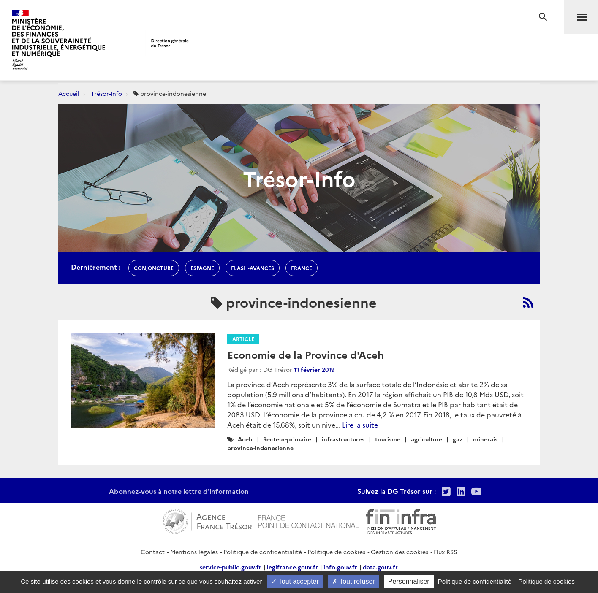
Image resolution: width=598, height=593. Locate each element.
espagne (202, 267)
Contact (153, 551)
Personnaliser (408, 581)
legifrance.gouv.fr (292, 567)
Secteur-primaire (287, 439)
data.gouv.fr (380, 567)
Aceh (245, 439)
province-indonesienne (260, 448)
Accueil (68, 93)
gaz (457, 439)
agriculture (426, 439)
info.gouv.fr (340, 567)
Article (243, 338)
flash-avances (252, 267)
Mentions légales (194, 551)
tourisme (387, 439)
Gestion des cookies (399, 551)
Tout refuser (353, 581)
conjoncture (154, 267)
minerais (485, 439)
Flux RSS (445, 551)
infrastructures (343, 439)
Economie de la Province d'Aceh (305, 354)
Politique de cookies (336, 551)
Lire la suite (360, 424)
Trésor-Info (106, 93)
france (301, 267)
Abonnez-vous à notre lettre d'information (179, 490)
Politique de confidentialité (262, 551)
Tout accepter (295, 581)
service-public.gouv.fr (230, 567)
